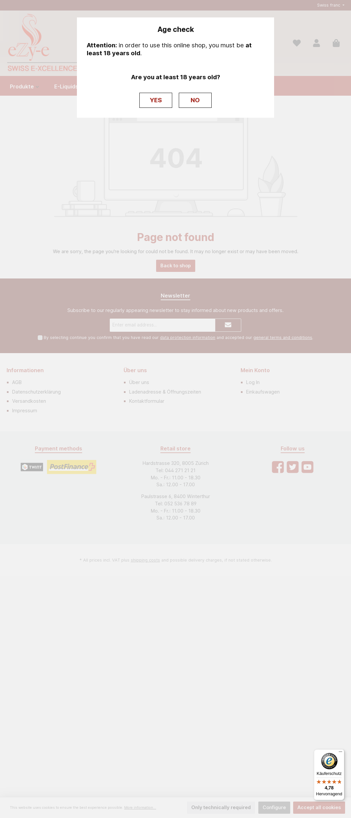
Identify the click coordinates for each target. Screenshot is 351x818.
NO (195, 100)
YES (156, 100)
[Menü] (340, 753)
